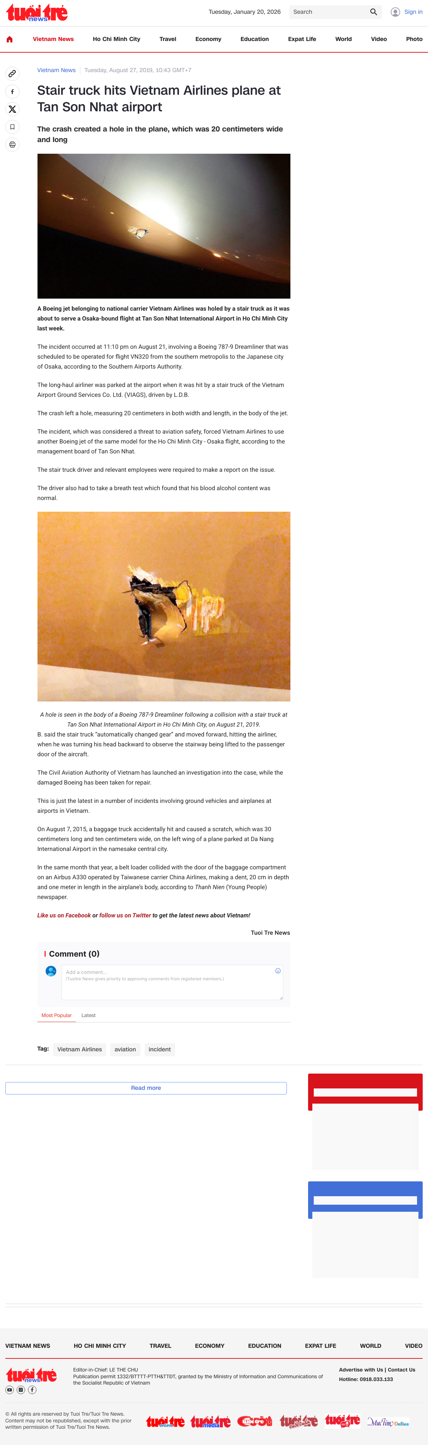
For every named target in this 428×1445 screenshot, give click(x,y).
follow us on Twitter (125, 915)
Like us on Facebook (64, 915)
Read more (146, 1088)
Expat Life (302, 39)
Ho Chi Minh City (116, 39)
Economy (208, 39)
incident (160, 1049)
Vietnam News (53, 39)
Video (379, 39)
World (343, 39)
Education (255, 39)
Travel (168, 39)
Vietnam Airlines (79, 1049)
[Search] (335, 12)
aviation (125, 1049)
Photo (414, 39)
